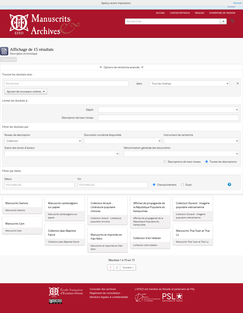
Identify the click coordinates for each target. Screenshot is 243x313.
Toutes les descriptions (221, 161)
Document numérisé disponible (102, 135)
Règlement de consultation (105, 293)
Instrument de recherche (178, 135)
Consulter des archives (103, 289)
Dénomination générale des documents (147, 148)
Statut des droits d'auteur (19, 148)
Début (8, 179)
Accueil (160, 12)
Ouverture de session (222, 12)
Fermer (237, 3)
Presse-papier (232, 21)
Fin (79, 179)
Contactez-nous (180, 12)
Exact (186, 184)
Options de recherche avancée (121, 67)
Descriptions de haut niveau (182, 161)
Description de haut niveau (77, 117)
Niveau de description (17, 135)
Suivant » (128, 267)
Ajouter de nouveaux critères (26, 91)
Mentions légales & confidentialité (109, 297)
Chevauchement (165, 184)
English (199, 12)
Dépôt (89, 109)
